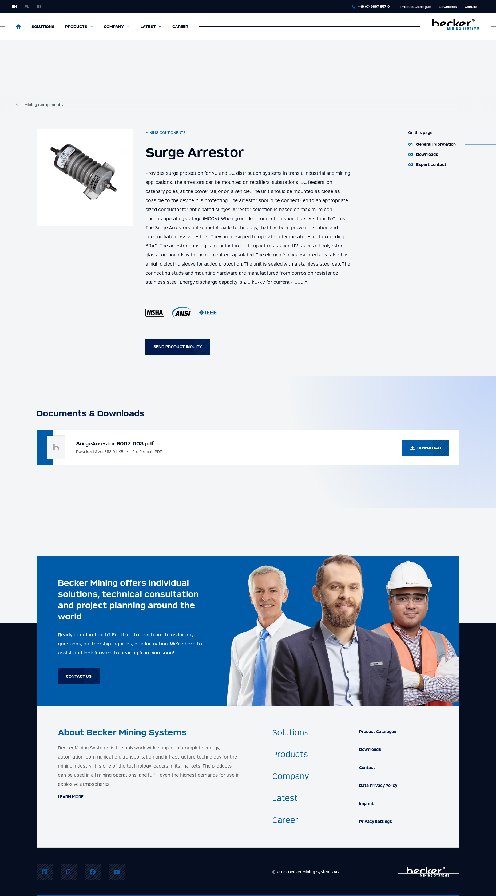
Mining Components (44, 104)
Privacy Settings (375, 821)
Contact (471, 7)
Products (76, 26)
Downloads (448, 7)
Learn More (71, 796)
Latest (148, 26)
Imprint (366, 803)
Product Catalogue (415, 7)
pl (27, 7)
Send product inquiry (177, 346)
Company (114, 26)
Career (180, 26)
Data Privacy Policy (378, 785)
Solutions (42, 26)
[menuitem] (45, 872)
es (39, 7)
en (14, 7)
